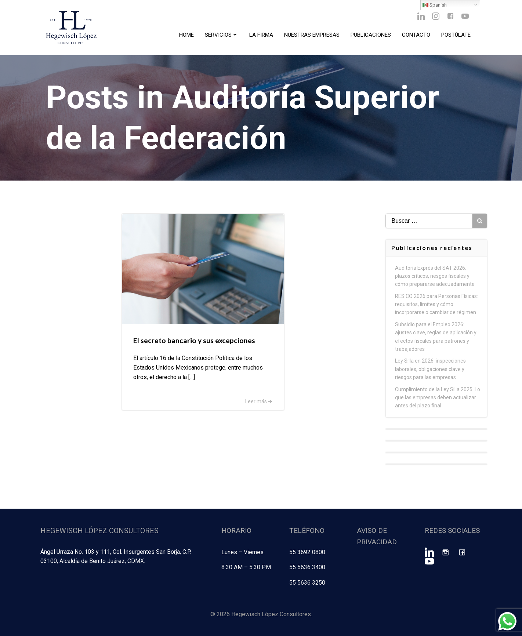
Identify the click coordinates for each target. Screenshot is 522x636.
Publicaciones (371, 35)
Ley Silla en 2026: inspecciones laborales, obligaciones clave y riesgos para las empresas (430, 369)
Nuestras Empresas (312, 35)
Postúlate (456, 35)
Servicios (221, 35)
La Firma (261, 35)
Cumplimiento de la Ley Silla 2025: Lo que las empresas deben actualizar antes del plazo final (437, 397)
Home (186, 35)
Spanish (435, 5)
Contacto (416, 35)
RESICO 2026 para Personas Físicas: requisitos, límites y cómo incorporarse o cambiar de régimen (436, 304)
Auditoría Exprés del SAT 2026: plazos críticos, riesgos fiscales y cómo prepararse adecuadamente (435, 276)
